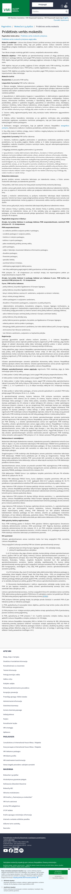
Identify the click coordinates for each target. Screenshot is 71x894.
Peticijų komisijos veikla (11, 675)
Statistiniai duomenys (10, 706)
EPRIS (45, 596)
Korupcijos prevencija (10, 692)
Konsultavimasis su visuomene (13, 666)
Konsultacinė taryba (10, 723)
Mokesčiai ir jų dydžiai (23, 26)
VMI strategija (8, 728)
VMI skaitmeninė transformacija (14, 760)
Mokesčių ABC (8, 788)
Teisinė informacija (9, 670)
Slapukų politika (18, 878)
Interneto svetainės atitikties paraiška (16, 819)
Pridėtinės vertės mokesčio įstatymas (34, 36)
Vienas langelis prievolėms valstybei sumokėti (19, 765)
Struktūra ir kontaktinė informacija (15, 661)
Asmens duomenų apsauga (12, 710)
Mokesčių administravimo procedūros (16, 688)
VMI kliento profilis (9, 756)
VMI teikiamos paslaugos (12, 751)
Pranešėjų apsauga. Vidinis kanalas (15, 697)
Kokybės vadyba (8, 683)
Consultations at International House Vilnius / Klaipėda (22, 742)
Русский (57, 20)
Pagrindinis (6, 26)
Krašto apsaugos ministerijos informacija (17, 815)
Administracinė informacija (12, 701)
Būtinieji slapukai (7, 880)
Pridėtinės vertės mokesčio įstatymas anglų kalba (19, 39)
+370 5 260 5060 (9, 840)
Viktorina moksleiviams (11, 793)
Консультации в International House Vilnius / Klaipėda (22, 747)
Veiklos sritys (7, 679)
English (65, 18)
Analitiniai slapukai (8, 887)
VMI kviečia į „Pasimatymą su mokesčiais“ (17, 797)
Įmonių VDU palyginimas (11, 806)
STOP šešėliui (8, 810)
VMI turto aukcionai (10, 801)
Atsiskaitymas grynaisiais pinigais (14, 779)
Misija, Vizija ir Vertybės (11, 657)
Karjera (5, 719)
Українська (64, 20)
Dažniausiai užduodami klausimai (14, 784)
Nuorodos (6, 828)
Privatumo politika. (30, 878)
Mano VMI (15, 847)
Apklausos (6, 732)
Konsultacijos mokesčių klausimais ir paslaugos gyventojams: (24, 838)
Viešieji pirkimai (8, 714)
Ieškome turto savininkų (11, 824)
